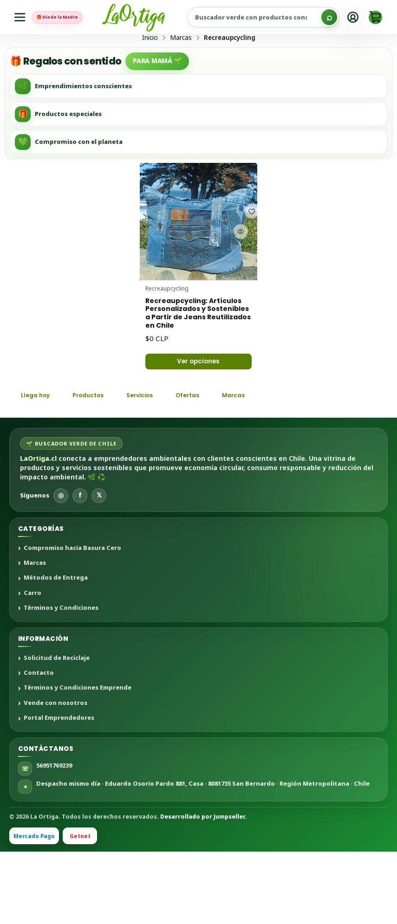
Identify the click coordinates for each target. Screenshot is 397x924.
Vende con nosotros (55, 775)
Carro (32, 665)
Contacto (39, 745)
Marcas (181, 73)
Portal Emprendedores (59, 790)
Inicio (150, 73)
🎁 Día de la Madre (69, 17)
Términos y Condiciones (61, 680)
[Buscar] (329, 17)
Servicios (158, 466)
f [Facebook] (80, 567)
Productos (99, 466)
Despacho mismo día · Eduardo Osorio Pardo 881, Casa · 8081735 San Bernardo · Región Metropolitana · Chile (203, 856)
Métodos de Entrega (56, 650)
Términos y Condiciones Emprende (77, 760)
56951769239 (54, 838)
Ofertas (213, 466)
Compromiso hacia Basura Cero (72, 620)
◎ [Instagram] (61, 567)
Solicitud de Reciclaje (57, 730)
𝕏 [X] (99, 567)
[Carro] (375, 17)
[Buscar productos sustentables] (274, 17)
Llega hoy (39, 466)
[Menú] (21, 17)
